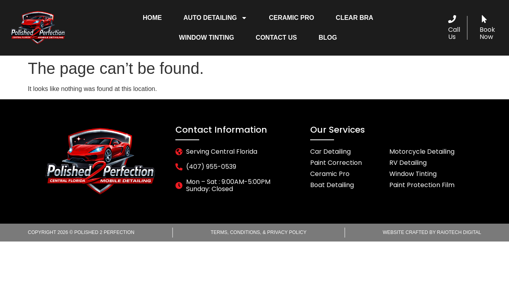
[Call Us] (452, 19)
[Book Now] (484, 19)
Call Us (454, 33)
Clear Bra (354, 17)
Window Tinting (206, 37)
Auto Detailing (215, 18)
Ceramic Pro (291, 17)
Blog (328, 37)
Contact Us (276, 37)
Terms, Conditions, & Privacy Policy (259, 232)
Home (152, 17)
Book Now (487, 33)
